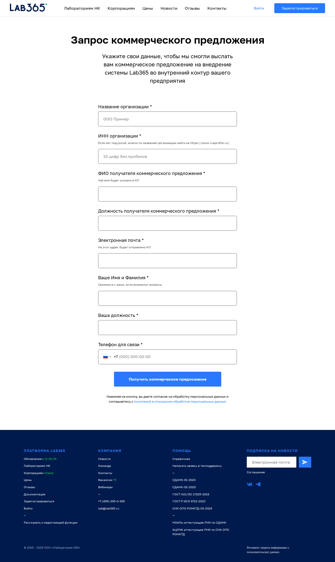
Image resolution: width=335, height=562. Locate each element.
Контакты (216, 8)
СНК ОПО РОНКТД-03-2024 (192, 508)
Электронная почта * (121, 240)
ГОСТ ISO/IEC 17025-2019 (190, 494)
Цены (147, 8)
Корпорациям (121, 8)
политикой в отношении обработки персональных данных (180, 401)
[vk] (250, 484)
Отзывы (192, 8)
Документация (34, 494)
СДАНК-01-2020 (183, 480)
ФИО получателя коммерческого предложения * (151, 173)
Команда (104, 466)
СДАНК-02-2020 (184, 487)
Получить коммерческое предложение (167, 379)
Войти (259, 8)
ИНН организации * (119, 136)
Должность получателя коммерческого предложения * (158, 211)
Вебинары (105, 487)
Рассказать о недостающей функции (50, 522)
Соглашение (256, 472)
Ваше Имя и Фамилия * (123, 277)
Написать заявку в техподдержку (197, 466)
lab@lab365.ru (108, 508)
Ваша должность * (118, 315)
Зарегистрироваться (300, 8)
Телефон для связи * (120, 344)
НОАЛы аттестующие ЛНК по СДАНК (199, 522)
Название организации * (125, 106)
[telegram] (258, 484)
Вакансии (105, 480)
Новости (169, 8)
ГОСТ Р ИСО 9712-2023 (188, 501)
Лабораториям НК (82, 8)
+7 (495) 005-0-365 (111, 501)
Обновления (33, 459)
